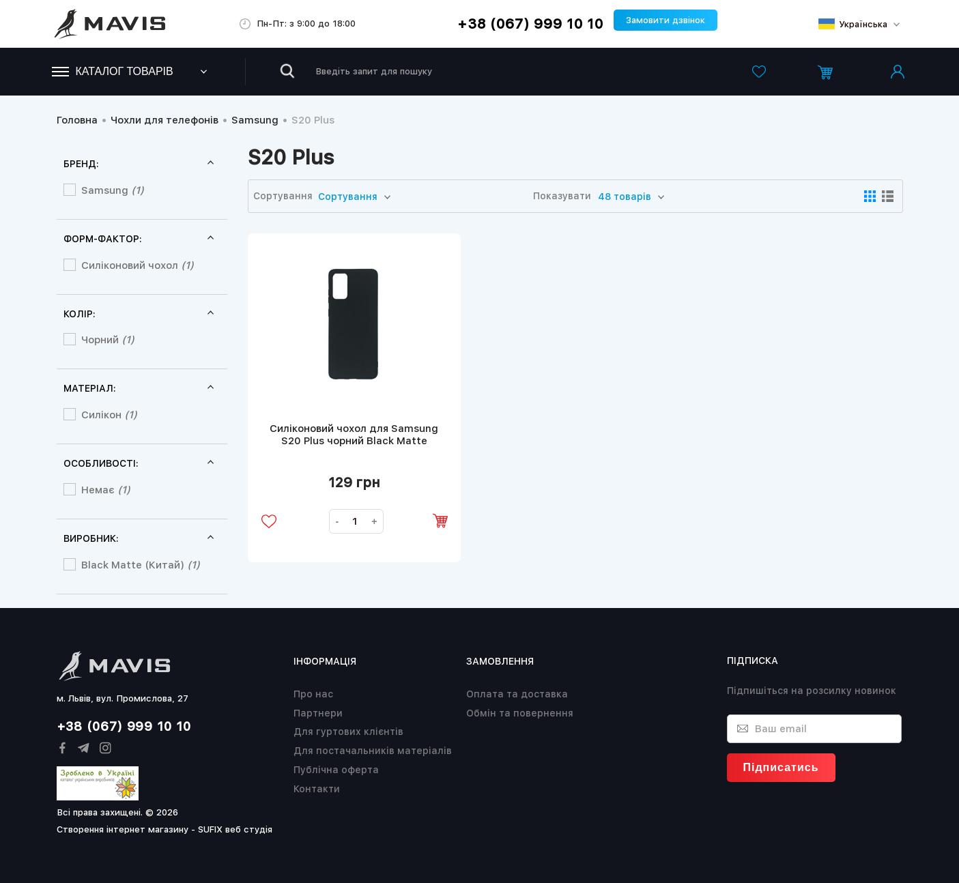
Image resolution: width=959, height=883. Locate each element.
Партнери (318, 713)
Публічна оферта (336, 769)
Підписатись (781, 767)
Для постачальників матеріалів (373, 750)
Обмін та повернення (519, 713)
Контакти (317, 788)
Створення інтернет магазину (122, 829)
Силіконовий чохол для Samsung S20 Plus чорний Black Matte (354, 434)
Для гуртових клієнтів (348, 731)
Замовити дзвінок (665, 20)
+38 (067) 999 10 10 (530, 24)
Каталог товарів (112, 71)
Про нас (313, 694)
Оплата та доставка (517, 694)
